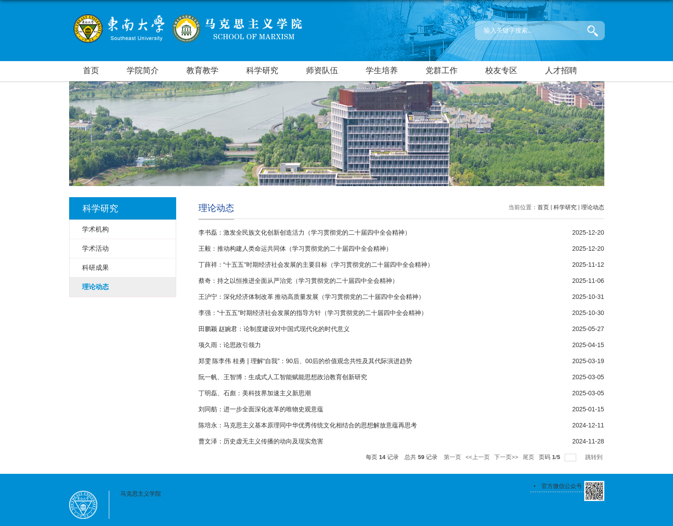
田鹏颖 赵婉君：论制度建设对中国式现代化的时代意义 (274, 328)
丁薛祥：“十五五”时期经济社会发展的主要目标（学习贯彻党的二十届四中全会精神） (316, 264)
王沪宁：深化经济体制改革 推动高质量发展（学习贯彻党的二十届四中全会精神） (311, 296)
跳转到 (594, 457)
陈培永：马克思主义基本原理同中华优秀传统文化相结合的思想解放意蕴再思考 (307, 425)
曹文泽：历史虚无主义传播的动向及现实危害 (260, 441)
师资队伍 (322, 70)
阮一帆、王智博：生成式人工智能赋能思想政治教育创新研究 (282, 377)
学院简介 (143, 70)
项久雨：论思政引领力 (229, 344)
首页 (91, 70)
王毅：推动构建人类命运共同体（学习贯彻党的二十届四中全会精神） (295, 248)
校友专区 (501, 70)
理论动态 (592, 207)
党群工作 (441, 70)
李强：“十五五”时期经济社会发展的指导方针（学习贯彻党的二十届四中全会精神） (312, 312)
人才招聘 (561, 70)
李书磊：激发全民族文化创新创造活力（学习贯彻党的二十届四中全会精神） (304, 232)
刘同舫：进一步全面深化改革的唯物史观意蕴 (260, 409)
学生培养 (382, 70)
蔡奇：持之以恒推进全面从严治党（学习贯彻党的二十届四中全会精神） (298, 280)
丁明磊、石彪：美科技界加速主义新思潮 (254, 393)
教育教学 (202, 70)
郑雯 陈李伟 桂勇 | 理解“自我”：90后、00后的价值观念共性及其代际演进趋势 (305, 360)
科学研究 (262, 70)
